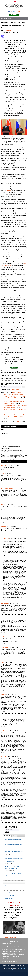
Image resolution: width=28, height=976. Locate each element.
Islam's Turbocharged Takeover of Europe (13, 839)
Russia (13, 389)
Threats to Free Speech (9, 898)
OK (14, 973)
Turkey (17, 389)
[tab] (7, 836)
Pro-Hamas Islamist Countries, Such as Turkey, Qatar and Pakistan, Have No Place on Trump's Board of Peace (15, 414)
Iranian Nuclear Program (9, 888)
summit (9, 190)
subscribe (18, 421)
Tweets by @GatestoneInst (10, 937)
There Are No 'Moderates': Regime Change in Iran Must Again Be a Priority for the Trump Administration (15, 396)
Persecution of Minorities (9, 895)
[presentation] (7, 836)
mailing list (18, 423)
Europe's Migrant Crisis (9, 892)
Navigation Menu (6, 18)
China (5, 885)
